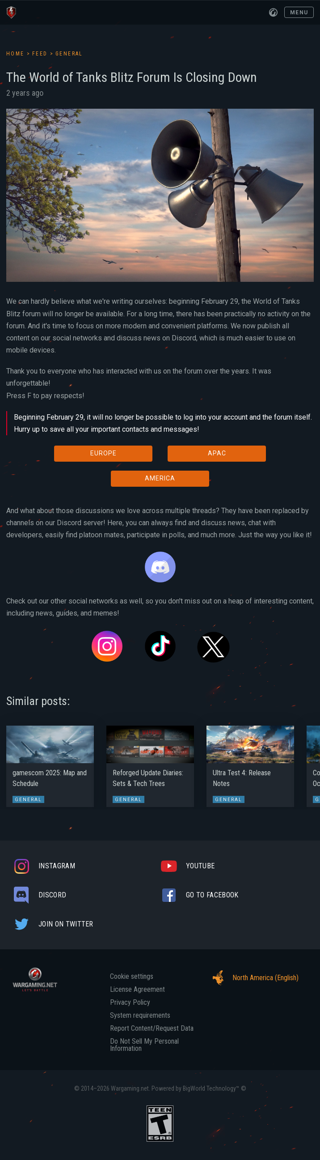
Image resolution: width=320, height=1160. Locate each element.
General (69, 54)
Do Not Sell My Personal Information (144, 1045)
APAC (217, 453)
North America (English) (253, 978)
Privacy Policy (130, 1002)
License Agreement (137, 989)
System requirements (140, 1015)
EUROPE (103, 453)
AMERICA (160, 478)
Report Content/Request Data (152, 1028)
